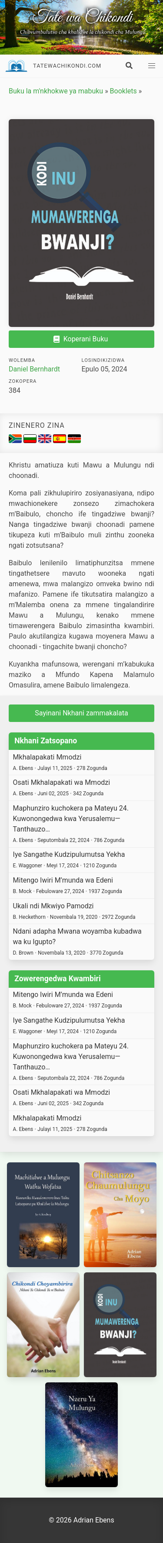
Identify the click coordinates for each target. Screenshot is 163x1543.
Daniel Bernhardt (34, 369)
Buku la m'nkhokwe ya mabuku (56, 91)
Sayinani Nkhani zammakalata (81, 713)
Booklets (123, 91)
